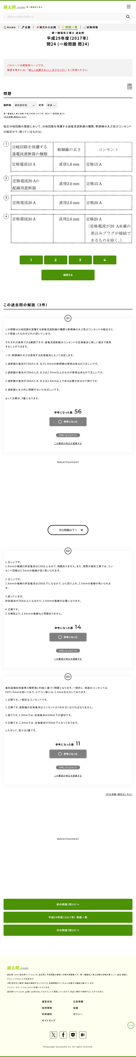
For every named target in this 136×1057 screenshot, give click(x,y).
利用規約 (47, 1014)
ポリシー (78, 1014)
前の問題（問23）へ (68, 904)
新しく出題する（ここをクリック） (47, 70)
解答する (68, 275)
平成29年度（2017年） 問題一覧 (68, 917)
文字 (41, 105)
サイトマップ (49, 1020)
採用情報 (47, 1008)
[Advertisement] (68, 489)
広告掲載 (78, 1001)
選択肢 (7, 105)
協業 (75, 1008)
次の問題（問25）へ (68, 930)
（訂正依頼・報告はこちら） (15, 116)
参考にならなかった (68, 435)
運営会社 (47, 1001)
